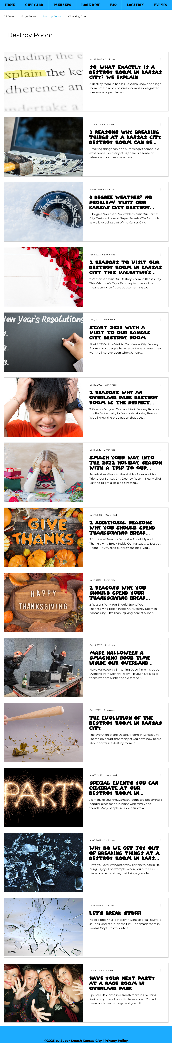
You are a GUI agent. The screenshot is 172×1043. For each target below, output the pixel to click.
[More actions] (161, 59)
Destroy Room (52, 16)
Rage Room (28, 16)
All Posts (9, 16)
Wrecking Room (78, 16)
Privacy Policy (116, 1041)
